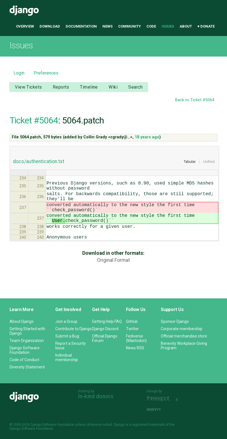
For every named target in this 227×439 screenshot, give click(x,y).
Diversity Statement (27, 367)
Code (151, 26)
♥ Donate (206, 26)
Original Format (113, 272)
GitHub (132, 321)
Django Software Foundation (25, 350)
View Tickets (28, 87)
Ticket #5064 (34, 120)
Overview (25, 26)
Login (18, 73)
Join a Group (66, 321)
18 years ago (147, 137)
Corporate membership (181, 329)
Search (135, 87)
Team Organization (27, 340)
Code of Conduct (24, 359)
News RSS (135, 348)
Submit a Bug (67, 336)
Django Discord (105, 329)
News (107, 26)
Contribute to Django (73, 329)
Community (129, 26)
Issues (168, 26)
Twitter (132, 329)
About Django (22, 321)
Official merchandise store (184, 336)
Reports (61, 87)
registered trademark (148, 425)
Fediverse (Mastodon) (136, 338)
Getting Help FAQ (107, 321)
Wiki (113, 87)
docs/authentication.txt (38, 161)
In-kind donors (95, 396)
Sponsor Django (175, 321)
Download (50, 26)
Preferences (46, 73)
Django (24, 11)
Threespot (160, 399)
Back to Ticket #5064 (194, 100)
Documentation (81, 26)
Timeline (89, 87)
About (186, 26)
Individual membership (66, 357)
